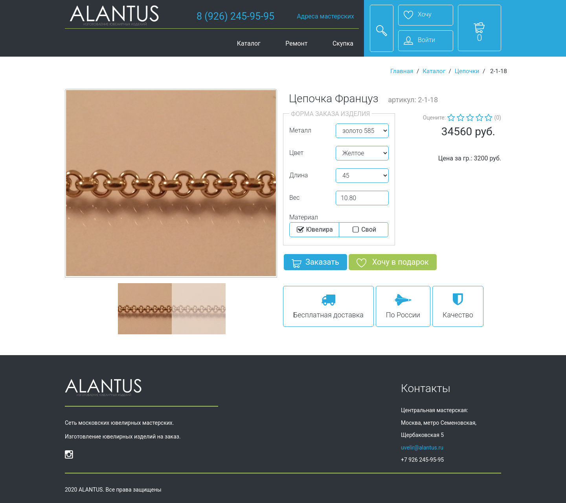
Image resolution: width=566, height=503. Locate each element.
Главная (401, 71)
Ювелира (314, 229)
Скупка (343, 43)
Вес (294, 197)
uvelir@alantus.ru (422, 447)
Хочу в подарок (393, 263)
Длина (298, 175)
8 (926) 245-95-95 (235, 16)
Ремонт (296, 43)
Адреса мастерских (325, 16)
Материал (303, 217)
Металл (300, 130)
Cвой (363, 229)
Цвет (296, 153)
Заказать (315, 263)
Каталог (249, 43)
